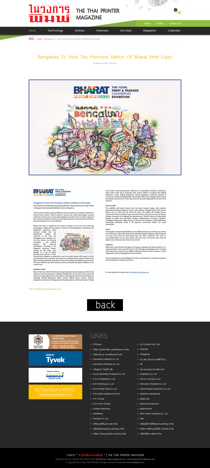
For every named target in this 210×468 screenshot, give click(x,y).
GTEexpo (97, 344)
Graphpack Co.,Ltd (148, 374)
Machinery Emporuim (149, 404)
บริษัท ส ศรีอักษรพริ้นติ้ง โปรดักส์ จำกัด (157, 429)
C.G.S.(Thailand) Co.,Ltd (104, 379)
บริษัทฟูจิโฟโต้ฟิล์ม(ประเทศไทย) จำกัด (157, 424)
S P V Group (98, 399)
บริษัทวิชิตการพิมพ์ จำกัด (150, 434)
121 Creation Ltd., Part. (150, 344)
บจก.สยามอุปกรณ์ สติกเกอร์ (152, 369)
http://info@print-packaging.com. (45, 289)
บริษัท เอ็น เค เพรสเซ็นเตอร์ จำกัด (107, 354)
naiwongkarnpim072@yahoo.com (141, 459)
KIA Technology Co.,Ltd (103, 384)
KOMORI (144, 349)
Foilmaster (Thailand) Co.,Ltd (153, 384)
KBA (142, 418)
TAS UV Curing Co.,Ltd (150, 379)
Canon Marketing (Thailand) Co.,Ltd (109, 374)
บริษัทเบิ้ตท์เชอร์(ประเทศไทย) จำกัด (108, 429)
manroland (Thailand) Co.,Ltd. (106, 364)
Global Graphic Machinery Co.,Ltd (155, 389)
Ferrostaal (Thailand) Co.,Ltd (106, 359)
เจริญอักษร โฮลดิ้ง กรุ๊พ (103, 369)
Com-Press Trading (101, 404)
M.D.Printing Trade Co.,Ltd (105, 389)
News (32, 31)
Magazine (149, 31)
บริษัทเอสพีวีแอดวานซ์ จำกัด (105, 424)
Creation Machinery (101, 408)
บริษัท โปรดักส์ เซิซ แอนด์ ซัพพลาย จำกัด (111, 349)
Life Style (126, 31)
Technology (55, 31)
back (105, 305)
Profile (160, 23)
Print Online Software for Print (106, 394)
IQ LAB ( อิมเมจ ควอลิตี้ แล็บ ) (153, 359)
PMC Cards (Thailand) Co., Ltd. (154, 413)
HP (141, 364)
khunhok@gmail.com (136, 462)
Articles (80, 31)
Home (147, 23)
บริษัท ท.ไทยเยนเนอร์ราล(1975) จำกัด (109, 434)
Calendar (174, 31)
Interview (102, 31)
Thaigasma (145, 354)
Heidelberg (98, 413)
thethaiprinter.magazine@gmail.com (110, 459)
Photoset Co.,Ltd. (100, 418)
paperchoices (146, 408)
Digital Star (145, 399)
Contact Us (175, 23)
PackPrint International (150, 394)
